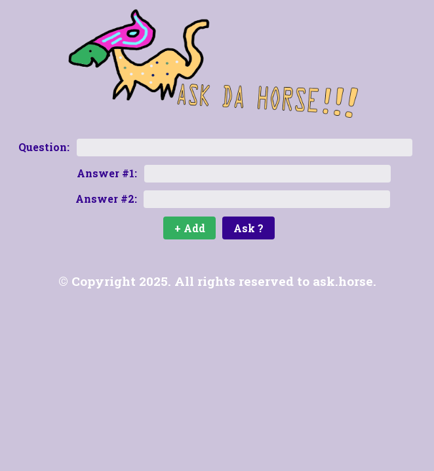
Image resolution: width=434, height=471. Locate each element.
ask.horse (343, 281)
